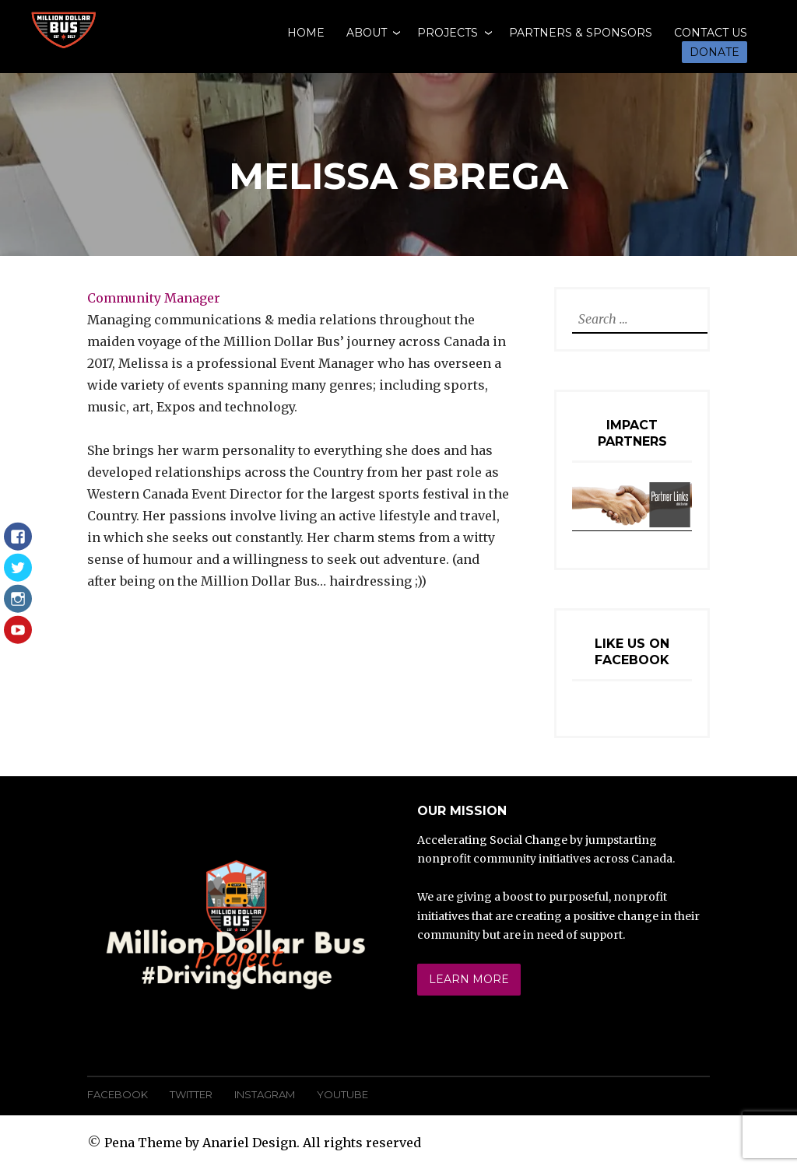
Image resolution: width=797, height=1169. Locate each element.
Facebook (117, 1094)
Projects (447, 33)
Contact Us (710, 33)
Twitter (191, 1094)
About (366, 33)
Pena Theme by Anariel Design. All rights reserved (262, 1142)
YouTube (342, 1094)
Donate (714, 52)
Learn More (469, 979)
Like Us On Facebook (632, 651)
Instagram (264, 1094)
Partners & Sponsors (580, 33)
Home (306, 33)
